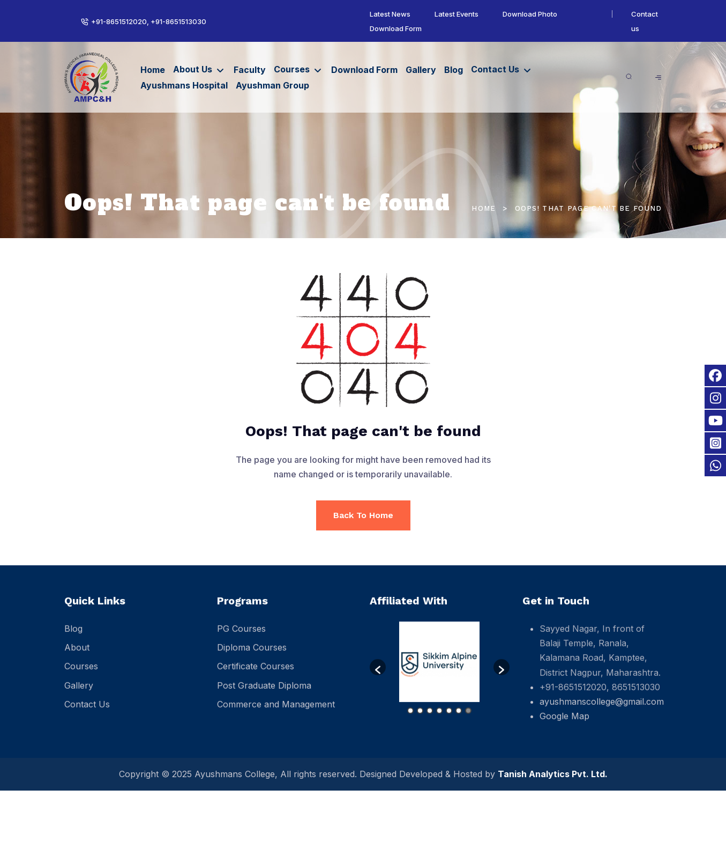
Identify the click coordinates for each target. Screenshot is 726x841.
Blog (453, 69)
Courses (292, 69)
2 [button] (420, 720)
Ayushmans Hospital (184, 85)
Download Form (396, 28)
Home (152, 69)
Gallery (421, 69)
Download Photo (530, 14)
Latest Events (456, 14)
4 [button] (439, 720)
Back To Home (363, 515)
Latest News (390, 14)
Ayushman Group (272, 85)
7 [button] (468, 720)
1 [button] (410, 720)
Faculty (250, 69)
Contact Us (495, 69)
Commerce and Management (276, 713)
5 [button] (449, 720)
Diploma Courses (252, 657)
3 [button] (429, 720)
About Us (192, 69)
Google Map (564, 725)
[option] (439, 671)
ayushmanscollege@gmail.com (602, 710)
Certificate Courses (255, 675)
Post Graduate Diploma (264, 694)
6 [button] (458, 720)
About (76, 657)
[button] (378, 677)
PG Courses (241, 638)
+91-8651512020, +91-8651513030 (147, 21)
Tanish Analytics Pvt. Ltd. (553, 774)
